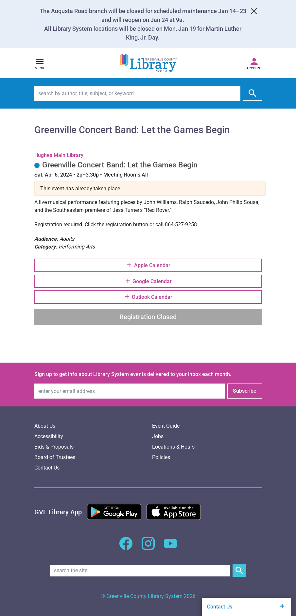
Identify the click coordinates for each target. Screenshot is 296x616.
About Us (44, 426)
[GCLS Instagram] (148, 547)
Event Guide (166, 426)
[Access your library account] (254, 63)
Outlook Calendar (148, 296)
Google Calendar (148, 280)
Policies (161, 457)
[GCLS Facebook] (126, 547)
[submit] (252, 93)
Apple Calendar (148, 264)
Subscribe (244, 391)
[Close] (254, 11)
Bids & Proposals (54, 447)
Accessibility (48, 436)
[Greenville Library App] (58, 512)
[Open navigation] (39, 63)
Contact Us (47, 468)
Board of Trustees (54, 457)
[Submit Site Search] (239, 570)
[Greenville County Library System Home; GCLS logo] (148, 63)
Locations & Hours (173, 447)
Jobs (158, 436)
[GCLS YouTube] (170, 547)
